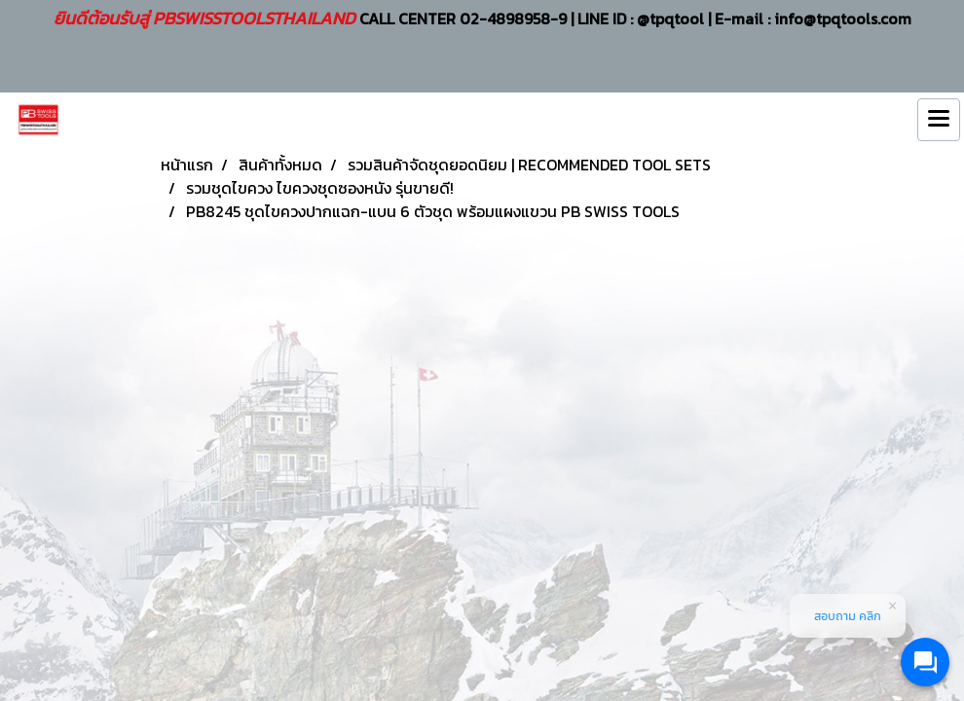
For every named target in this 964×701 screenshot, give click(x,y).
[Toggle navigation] (938, 119)
